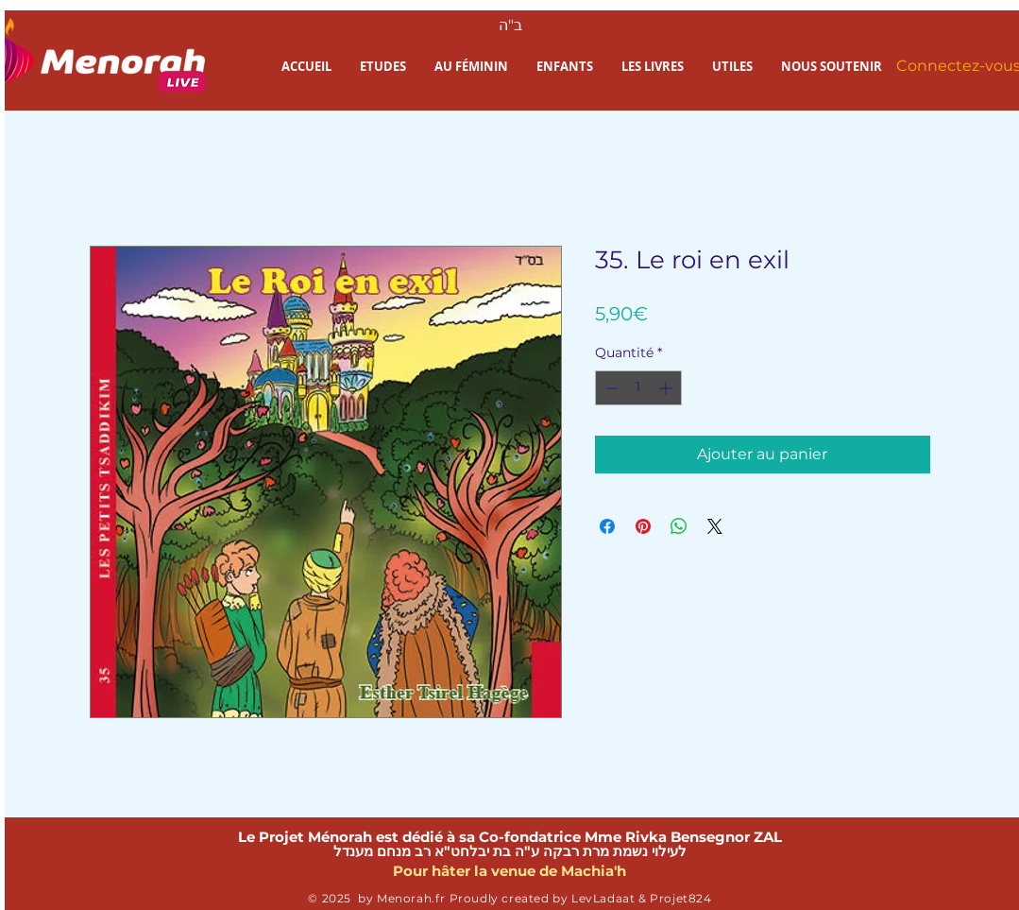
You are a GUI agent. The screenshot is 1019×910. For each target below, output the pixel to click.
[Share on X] (715, 526)
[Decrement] (609, 387)
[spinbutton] (638, 387)
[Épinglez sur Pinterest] (643, 526)
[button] (383, 66)
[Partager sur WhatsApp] (679, 526)
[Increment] (667, 387)
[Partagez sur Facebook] (607, 526)
